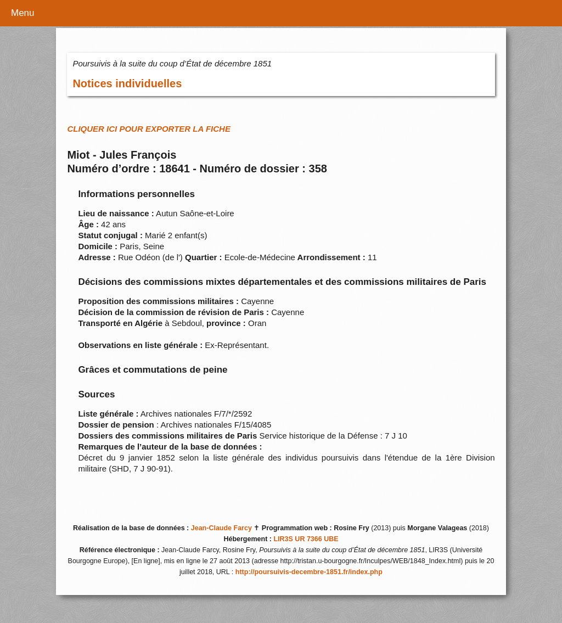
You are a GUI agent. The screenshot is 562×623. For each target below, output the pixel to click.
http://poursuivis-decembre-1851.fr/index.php (309, 572)
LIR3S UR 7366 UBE (305, 539)
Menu (23, 13)
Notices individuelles (127, 83)
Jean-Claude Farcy (221, 528)
